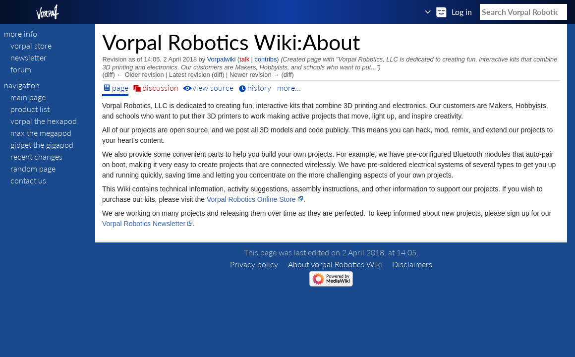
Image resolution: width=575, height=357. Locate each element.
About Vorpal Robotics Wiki (335, 264)
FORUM (20, 69)
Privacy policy (254, 264)
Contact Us (28, 180)
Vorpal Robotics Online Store (251, 199)
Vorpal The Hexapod (43, 120)
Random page (33, 168)
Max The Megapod (40, 132)
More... (289, 87)
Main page (28, 97)
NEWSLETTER (28, 57)
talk (244, 59)
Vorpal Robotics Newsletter (143, 224)
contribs (265, 59)
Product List (30, 109)
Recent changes (36, 156)
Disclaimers (412, 264)
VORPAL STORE (31, 45)
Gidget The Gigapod (41, 144)
